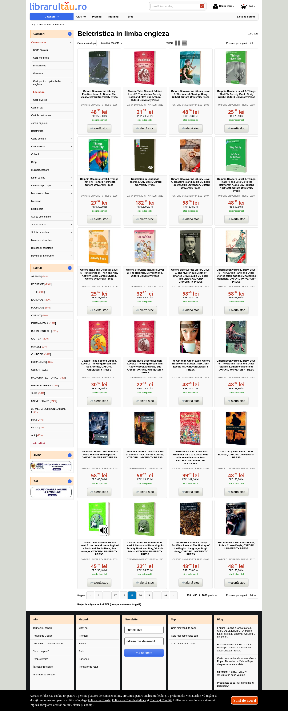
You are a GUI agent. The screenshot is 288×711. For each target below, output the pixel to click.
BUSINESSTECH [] (44, 331)
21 (146, 595)
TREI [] (38, 292)
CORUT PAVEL (39, 369)
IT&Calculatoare (40, 169)
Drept (34, 162)
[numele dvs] (144, 630)
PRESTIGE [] (41, 284)
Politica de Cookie (43, 635)
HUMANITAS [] (42, 362)
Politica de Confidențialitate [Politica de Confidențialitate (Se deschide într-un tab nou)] (129, 700)
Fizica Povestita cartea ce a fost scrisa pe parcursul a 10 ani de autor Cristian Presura (234, 647)
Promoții (83, 635)
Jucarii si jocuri (39, 123)
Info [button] (35, 619)
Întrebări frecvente (43, 666)
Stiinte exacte (38, 224)
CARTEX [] (40, 338)
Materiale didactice (41, 240)
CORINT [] (40, 315)
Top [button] (173, 619)
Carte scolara (40, 50)
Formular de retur (88, 666)
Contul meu (222, 6)
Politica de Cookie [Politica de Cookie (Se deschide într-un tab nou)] (99, 700)
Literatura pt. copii (41, 185)
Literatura (39, 92)
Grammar (38, 73)
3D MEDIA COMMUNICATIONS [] (48, 410)
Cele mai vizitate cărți (183, 643)
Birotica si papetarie (42, 247)
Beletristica (37, 130)
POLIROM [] (40, 307)
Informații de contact (44, 674)
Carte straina (38, 42)
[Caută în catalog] (202, 6)
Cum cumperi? (41, 651)
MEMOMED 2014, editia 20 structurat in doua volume (232, 673)
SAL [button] (36, 481)
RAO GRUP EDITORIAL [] (48, 377)
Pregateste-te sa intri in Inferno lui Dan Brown (235, 684)
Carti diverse (40, 99)
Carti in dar (37, 107)
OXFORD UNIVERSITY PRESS (96, 105)
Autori (82, 651)
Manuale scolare (40, 193)
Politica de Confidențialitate (48, 643)
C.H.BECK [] (41, 354)
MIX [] (37, 419)
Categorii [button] (39, 33)
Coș (246, 6)
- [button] (70, 34)
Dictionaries (39, 65)
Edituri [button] (37, 267)
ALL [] (37, 435)
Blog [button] (220, 619)
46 (162, 595)
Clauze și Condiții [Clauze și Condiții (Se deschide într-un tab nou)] (161, 700)
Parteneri (84, 659)
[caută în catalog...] (174, 6)
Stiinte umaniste (40, 232)
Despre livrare (40, 659)
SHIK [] (38, 393)
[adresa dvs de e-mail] (144, 641)
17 (114, 595)
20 (138, 595)
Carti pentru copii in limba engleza (47, 83)
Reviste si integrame (42, 255)
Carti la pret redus (41, 115)
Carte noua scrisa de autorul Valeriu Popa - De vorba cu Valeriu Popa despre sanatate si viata (236, 661)
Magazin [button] (84, 619)
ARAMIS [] (40, 276)
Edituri (82, 643)
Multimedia (37, 208)
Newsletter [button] (131, 619)
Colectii (35, 154)
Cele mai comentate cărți (184, 635)
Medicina (36, 201)
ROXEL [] (39, 346)
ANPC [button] (37, 455)
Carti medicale (41, 57)
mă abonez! (144, 652)
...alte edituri (38, 443)
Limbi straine (38, 177)
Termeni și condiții (42, 627)
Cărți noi (83, 627)
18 (122, 595)
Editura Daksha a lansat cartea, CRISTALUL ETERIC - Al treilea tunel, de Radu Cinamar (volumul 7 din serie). (236, 632)
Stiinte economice (41, 216)
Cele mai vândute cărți (183, 627)
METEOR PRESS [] (45, 385)
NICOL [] (38, 427)
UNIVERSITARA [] (44, 401)
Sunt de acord (244, 700)
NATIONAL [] (41, 299)
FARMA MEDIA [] (43, 323)
